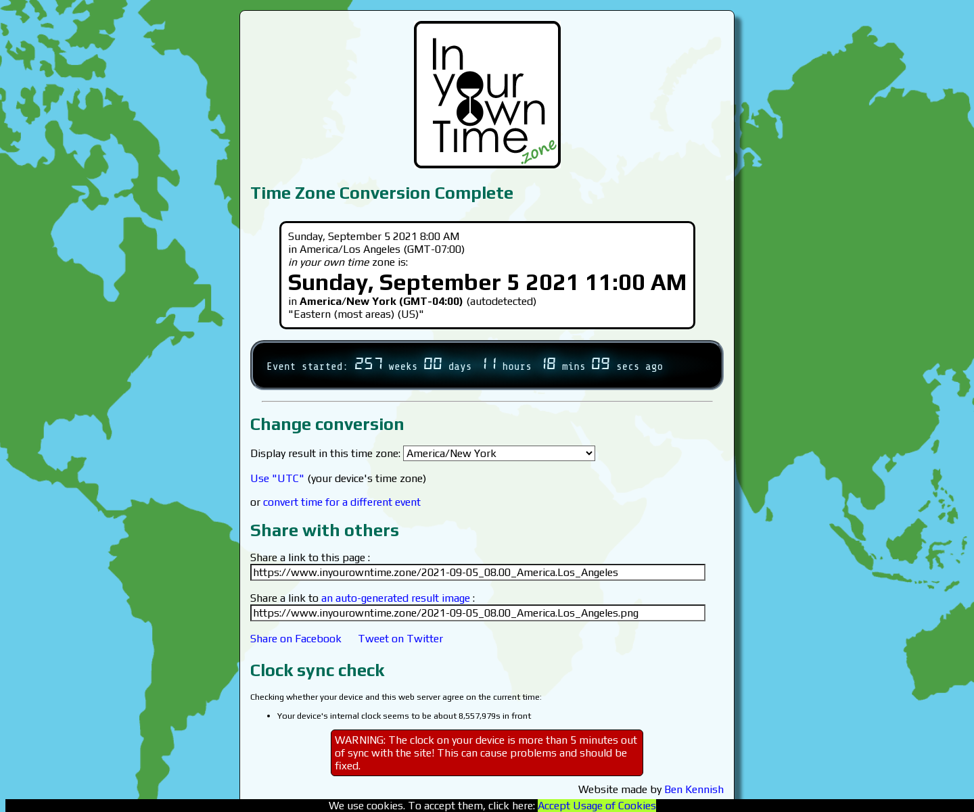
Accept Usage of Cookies (597, 805)
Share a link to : (362, 598)
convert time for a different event (342, 502)
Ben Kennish (694, 789)
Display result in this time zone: (422, 453)
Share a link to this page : (310, 557)
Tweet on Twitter (400, 638)
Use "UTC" (277, 478)
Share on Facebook (296, 638)
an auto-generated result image (395, 598)
